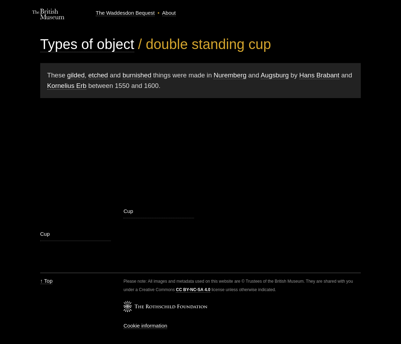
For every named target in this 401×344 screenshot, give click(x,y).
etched (98, 75)
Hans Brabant (319, 75)
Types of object (87, 44)
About (169, 13)
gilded (76, 75)
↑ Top (46, 281)
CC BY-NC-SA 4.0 (193, 289)
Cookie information (145, 326)
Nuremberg (230, 75)
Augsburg (275, 75)
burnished (137, 75)
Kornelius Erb (67, 85)
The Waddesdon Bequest (125, 13)
